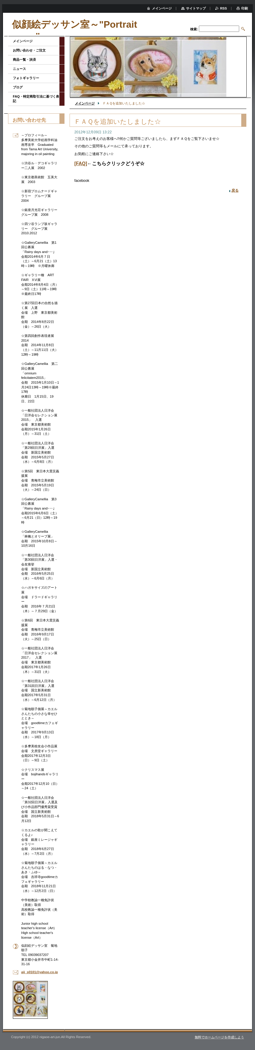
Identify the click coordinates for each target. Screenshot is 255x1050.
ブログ (18, 87)
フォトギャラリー (26, 78)
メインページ (85, 103)
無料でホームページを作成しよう (219, 1037)
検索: (194, 29)
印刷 (244, 8)
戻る (235, 190)
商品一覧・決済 (24, 59)
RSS (223, 8)
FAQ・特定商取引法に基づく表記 (36, 99)
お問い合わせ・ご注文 (29, 50)
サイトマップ (196, 8)
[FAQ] (80, 163)
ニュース (19, 69)
